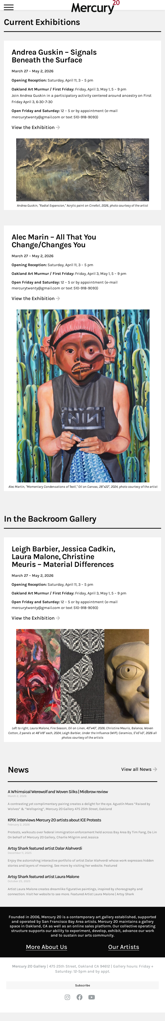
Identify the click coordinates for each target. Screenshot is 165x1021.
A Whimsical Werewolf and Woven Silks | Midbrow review (58, 800)
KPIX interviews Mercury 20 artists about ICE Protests (54, 828)
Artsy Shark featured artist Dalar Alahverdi (45, 856)
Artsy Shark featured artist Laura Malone (43, 885)
